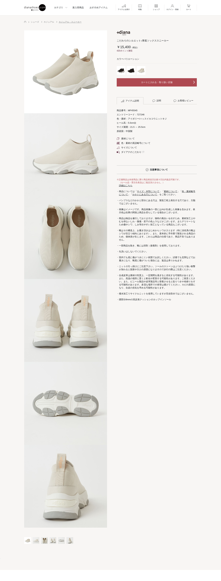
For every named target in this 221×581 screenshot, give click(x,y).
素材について (126, 138)
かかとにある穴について (144, 194)
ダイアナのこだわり (129, 152)
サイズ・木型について (148, 191)
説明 (156, 100)
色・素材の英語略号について (133, 143)
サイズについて (127, 147)
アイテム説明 (130, 100)
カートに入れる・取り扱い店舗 (156, 82)
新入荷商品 (78, 7)
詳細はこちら (125, 185)
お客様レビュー (183, 100)
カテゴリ (58, 7)
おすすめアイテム (99, 7)
